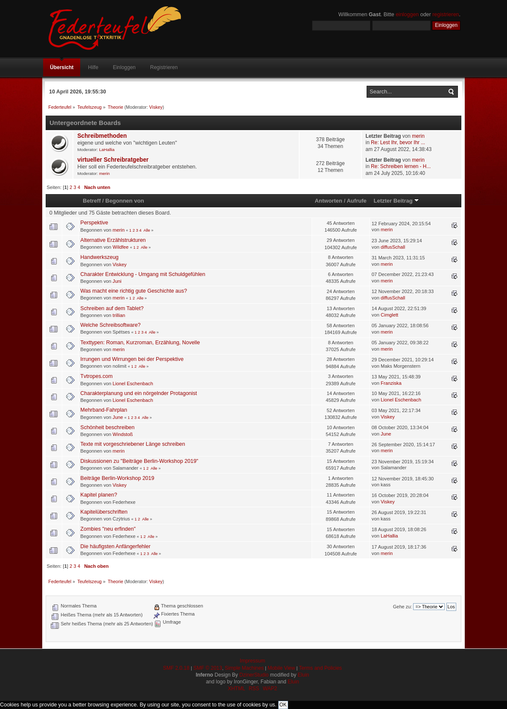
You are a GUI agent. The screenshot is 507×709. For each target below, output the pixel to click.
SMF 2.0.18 (176, 668)
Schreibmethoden (102, 136)
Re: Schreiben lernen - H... (401, 166)
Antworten (328, 201)
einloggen (407, 14)
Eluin (303, 675)
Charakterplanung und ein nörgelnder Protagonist (138, 393)
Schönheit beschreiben (107, 427)
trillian (119, 315)
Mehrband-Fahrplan (103, 410)
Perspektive (94, 223)
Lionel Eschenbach (133, 383)
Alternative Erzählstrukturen (113, 240)
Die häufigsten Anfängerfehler (115, 546)
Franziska (391, 383)
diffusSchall (393, 247)
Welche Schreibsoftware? (110, 325)
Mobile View (281, 668)
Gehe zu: (402, 606)
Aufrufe (356, 201)
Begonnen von (124, 201)
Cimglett (389, 314)
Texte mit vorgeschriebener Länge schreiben (132, 444)
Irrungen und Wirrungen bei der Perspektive (132, 359)
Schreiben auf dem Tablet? (111, 308)
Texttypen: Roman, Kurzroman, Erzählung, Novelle (140, 343)
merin (418, 136)
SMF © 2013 (207, 668)
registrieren (445, 14)
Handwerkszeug (99, 257)
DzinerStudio (254, 675)
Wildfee (120, 247)
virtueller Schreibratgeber (113, 160)
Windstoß (123, 434)
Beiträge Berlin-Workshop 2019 (117, 478)
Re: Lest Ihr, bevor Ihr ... (398, 142)
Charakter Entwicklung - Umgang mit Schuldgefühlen (142, 274)
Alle (146, 230)
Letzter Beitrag (396, 201)
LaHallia (106, 149)
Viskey (156, 107)
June (118, 417)
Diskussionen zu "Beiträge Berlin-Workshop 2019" (139, 461)
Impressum (252, 661)
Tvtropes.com (96, 376)
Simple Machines (244, 668)
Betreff (92, 201)
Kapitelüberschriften (103, 512)
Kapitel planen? (98, 495)
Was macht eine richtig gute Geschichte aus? (133, 291)
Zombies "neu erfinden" (107, 529)
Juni (117, 281)
